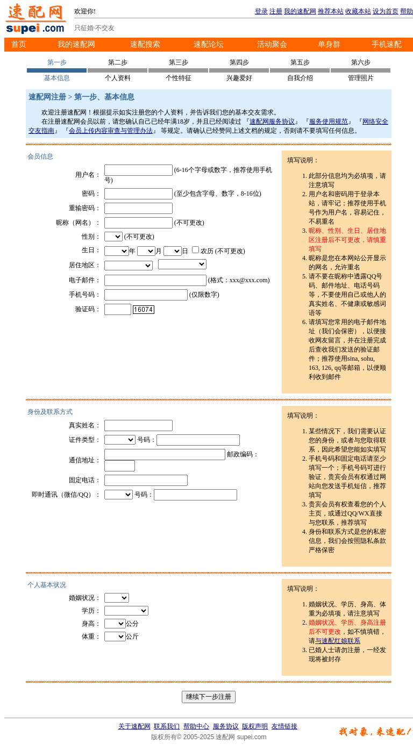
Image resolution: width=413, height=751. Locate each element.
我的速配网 (300, 11)
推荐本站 (331, 11)
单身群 (329, 44)
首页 (18, 44)
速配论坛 (209, 44)
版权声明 (255, 726)
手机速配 (387, 44)
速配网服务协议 (272, 121)
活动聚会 (272, 44)
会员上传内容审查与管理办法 (111, 130)
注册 (275, 11)
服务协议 (226, 726)
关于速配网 (134, 726)
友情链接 (284, 726)
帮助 (406, 11)
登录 (261, 11)
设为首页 (385, 11)
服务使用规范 (328, 121)
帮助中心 (196, 726)
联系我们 (167, 726)
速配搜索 (145, 44)
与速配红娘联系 (337, 641)
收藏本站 (358, 11)
